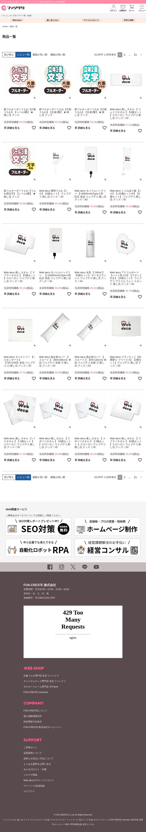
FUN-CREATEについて (35, 710)
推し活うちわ (52, 20)
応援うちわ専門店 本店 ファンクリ (41, 675)
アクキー (62, 820)
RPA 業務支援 (76, 824)
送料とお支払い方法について (38, 758)
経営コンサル (88, 824)
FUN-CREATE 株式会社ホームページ (43, 727)
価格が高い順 (57, 54)
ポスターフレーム (101, 820)
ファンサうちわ (9, 820)
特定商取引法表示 (33, 721)
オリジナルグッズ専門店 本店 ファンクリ (45, 681)
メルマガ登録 (30, 775)
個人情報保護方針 (33, 716)
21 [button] (135, 54)
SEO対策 (134, 820)
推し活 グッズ (23, 820)
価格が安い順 (40, 54)
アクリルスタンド (91, 20)
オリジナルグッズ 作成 (39, 820)
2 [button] (124, 54)
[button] (141, 55)
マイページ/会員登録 (34, 786)
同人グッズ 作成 (86, 820)
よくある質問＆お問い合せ (37, 764)
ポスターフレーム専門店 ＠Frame (41, 686)
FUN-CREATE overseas (36, 692)
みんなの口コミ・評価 (35, 769)
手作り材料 (128, 20)
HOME (5, 26)
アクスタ (54, 820)
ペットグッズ (72, 820)
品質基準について (33, 753)
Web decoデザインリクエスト (39, 780)
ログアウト (29, 791)
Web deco (17, 20)
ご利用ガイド (30, 747)
